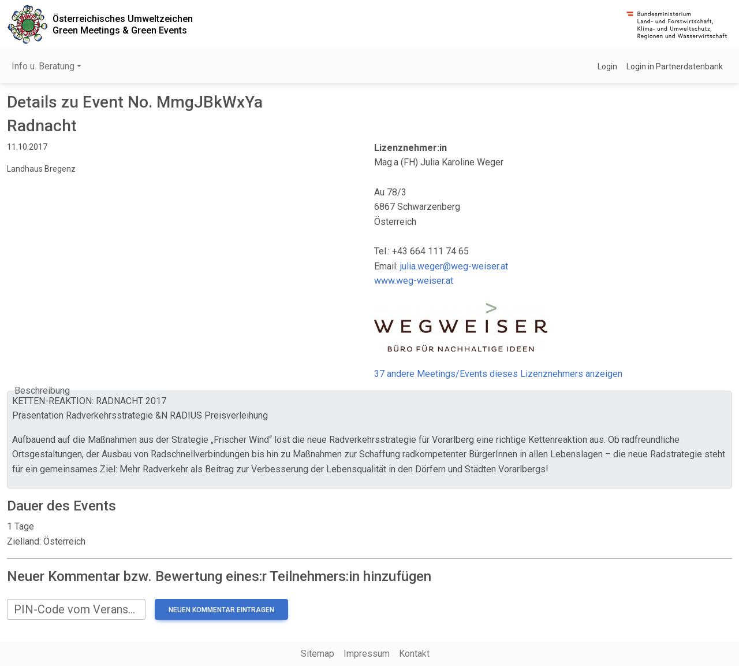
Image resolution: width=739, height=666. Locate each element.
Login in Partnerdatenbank (674, 66)
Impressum (367, 653)
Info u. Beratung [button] (43, 66)
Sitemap (317, 653)
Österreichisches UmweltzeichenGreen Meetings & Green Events (123, 24)
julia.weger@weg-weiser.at (454, 266)
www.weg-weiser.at (413, 280)
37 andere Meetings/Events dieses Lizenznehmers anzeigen (498, 373)
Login (607, 66)
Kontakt (414, 653)
